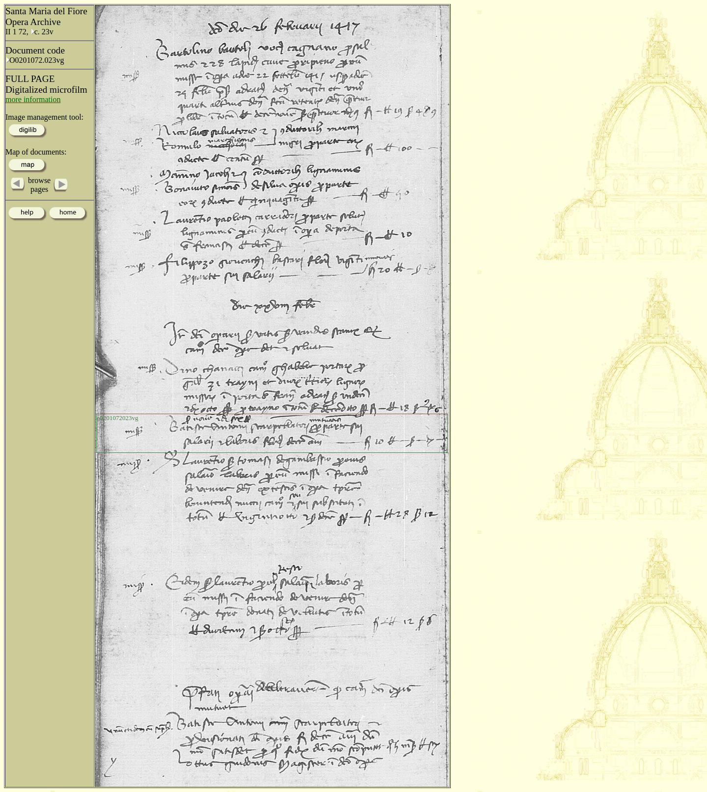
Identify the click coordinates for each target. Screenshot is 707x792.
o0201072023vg (117, 418)
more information (32, 99)
